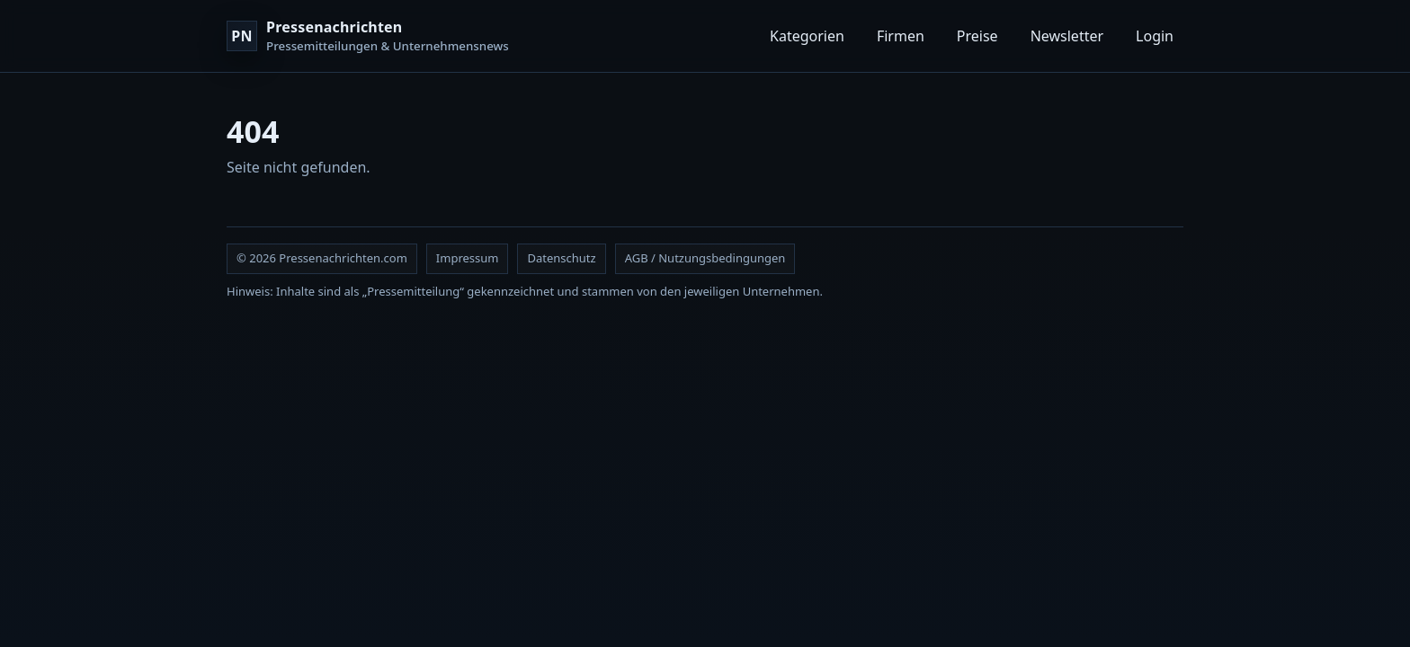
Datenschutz (561, 258)
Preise (977, 36)
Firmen (900, 36)
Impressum (467, 258)
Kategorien (807, 36)
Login (1155, 36)
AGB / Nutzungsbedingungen (705, 258)
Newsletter (1067, 36)
